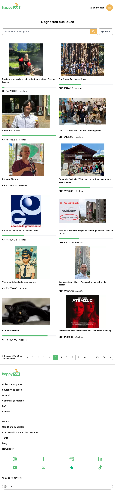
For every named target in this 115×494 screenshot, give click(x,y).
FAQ (4, 406)
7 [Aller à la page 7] (66, 357)
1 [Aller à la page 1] (32, 357)
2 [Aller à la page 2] (38, 357)
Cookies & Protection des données (20, 432)
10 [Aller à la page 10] (84, 357)
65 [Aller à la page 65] (97, 357)
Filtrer (105, 31)
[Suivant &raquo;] (110, 357)
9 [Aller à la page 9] (78, 357)
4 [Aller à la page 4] (49, 357)
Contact (6, 411)
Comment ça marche (13, 400)
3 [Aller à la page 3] (44, 357)
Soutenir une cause (12, 389)
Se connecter (96, 7)
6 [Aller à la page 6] (61, 357)
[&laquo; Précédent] (27, 357)
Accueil (6, 395)
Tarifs (5, 437)
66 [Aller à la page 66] (104, 357)
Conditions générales (13, 427)
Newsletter (8, 448)
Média (5, 421)
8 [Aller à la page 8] (72, 357)
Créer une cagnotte (12, 384)
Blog (4, 443)
